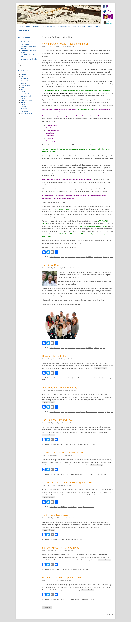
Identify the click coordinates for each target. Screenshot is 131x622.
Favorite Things (26, 85)
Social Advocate (33, 27)
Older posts (47, 607)
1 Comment (77, 46)
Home (21, 27)
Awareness (24, 79)
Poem (23, 104)
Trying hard (24, 111)
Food (22, 87)
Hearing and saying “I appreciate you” (62, 577)
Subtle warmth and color (55, 515)
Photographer (64, 27)
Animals (23, 74)
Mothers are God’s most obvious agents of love (67, 482)
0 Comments (80, 268)
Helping (23, 89)
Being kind (24, 81)
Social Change (25, 109)
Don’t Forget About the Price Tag (59, 387)
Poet (90, 27)
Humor (23, 92)
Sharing (23, 107)
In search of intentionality (29, 59)
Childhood (24, 83)
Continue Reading (100, 368)
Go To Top (110, 614)
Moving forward (26, 96)
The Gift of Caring (51, 265)
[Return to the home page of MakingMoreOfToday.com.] (59, 247)
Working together (26, 113)
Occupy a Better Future (54, 356)
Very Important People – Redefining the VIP (65, 43)
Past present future (27, 100)
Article (23, 76)
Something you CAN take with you (60, 547)
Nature (23, 98)
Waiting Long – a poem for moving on (62, 452)
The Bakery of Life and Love (57, 420)
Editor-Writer (79, 27)
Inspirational (25, 94)
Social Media (24, 31)
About (97, 27)
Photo (23, 102)
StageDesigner (49, 27)
